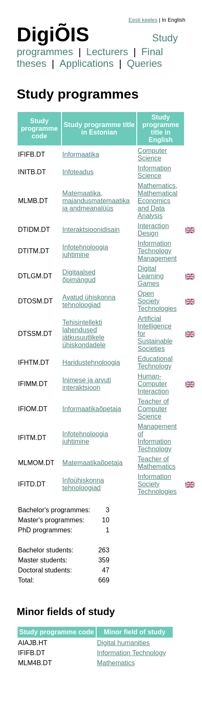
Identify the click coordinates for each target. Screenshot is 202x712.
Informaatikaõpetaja (91, 408)
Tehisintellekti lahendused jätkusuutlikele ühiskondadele (83, 333)
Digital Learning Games (151, 276)
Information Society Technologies (157, 484)
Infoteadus (78, 171)
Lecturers (107, 51)
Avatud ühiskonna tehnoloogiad (88, 301)
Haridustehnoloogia (91, 362)
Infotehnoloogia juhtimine (85, 251)
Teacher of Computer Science (153, 409)
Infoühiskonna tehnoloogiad (83, 484)
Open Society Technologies (157, 301)
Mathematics (116, 662)
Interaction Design (153, 229)
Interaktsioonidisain (91, 229)
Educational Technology (155, 362)
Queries (144, 63)
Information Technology (131, 652)
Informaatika (80, 154)
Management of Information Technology (157, 438)
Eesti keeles (142, 20)
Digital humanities (123, 642)
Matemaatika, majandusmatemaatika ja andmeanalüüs (96, 201)
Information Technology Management (157, 251)
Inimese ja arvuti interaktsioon (86, 383)
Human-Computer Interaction (153, 384)
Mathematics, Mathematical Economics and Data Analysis (157, 200)
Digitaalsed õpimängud (78, 276)
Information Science (154, 172)
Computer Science (152, 154)
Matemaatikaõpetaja (92, 462)
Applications (86, 63)
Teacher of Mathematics (157, 462)
